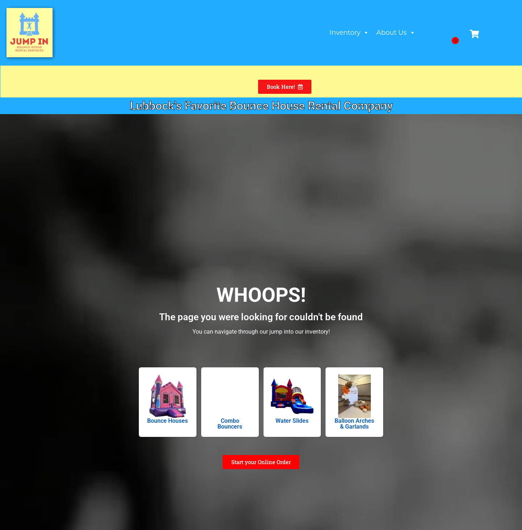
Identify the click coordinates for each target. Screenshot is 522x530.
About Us (396, 33)
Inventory (349, 33)
